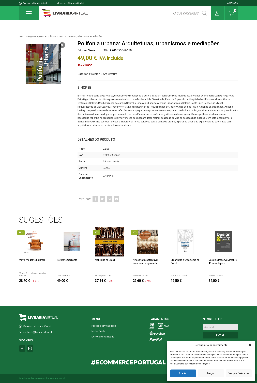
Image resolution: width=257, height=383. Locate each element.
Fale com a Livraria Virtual (33, 3)
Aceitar (183, 373)
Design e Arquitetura (36, 36)
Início (21, 36)
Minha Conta (98, 331)
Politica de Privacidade (104, 325)
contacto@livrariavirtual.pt (70, 3)
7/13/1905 (108, 176)
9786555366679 (111, 155)
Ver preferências (239, 373)
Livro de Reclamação (103, 336)
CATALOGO (232, 3)
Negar (211, 373)
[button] (250, 345)
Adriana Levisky (111, 161)
